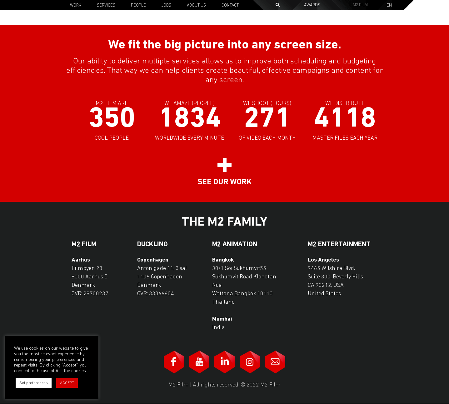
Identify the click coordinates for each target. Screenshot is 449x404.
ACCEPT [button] (67, 383)
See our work (225, 182)
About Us (196, 5)
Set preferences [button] (33, 383)
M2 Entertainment (339, 244)
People (138, 5)
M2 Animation (234, 244)
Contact (230, 5)
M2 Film (360, 5)
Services (106, 5)
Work (75, 5)
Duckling (152, 244)
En (389, 5)
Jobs (166, 5)
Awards (312, 5)
